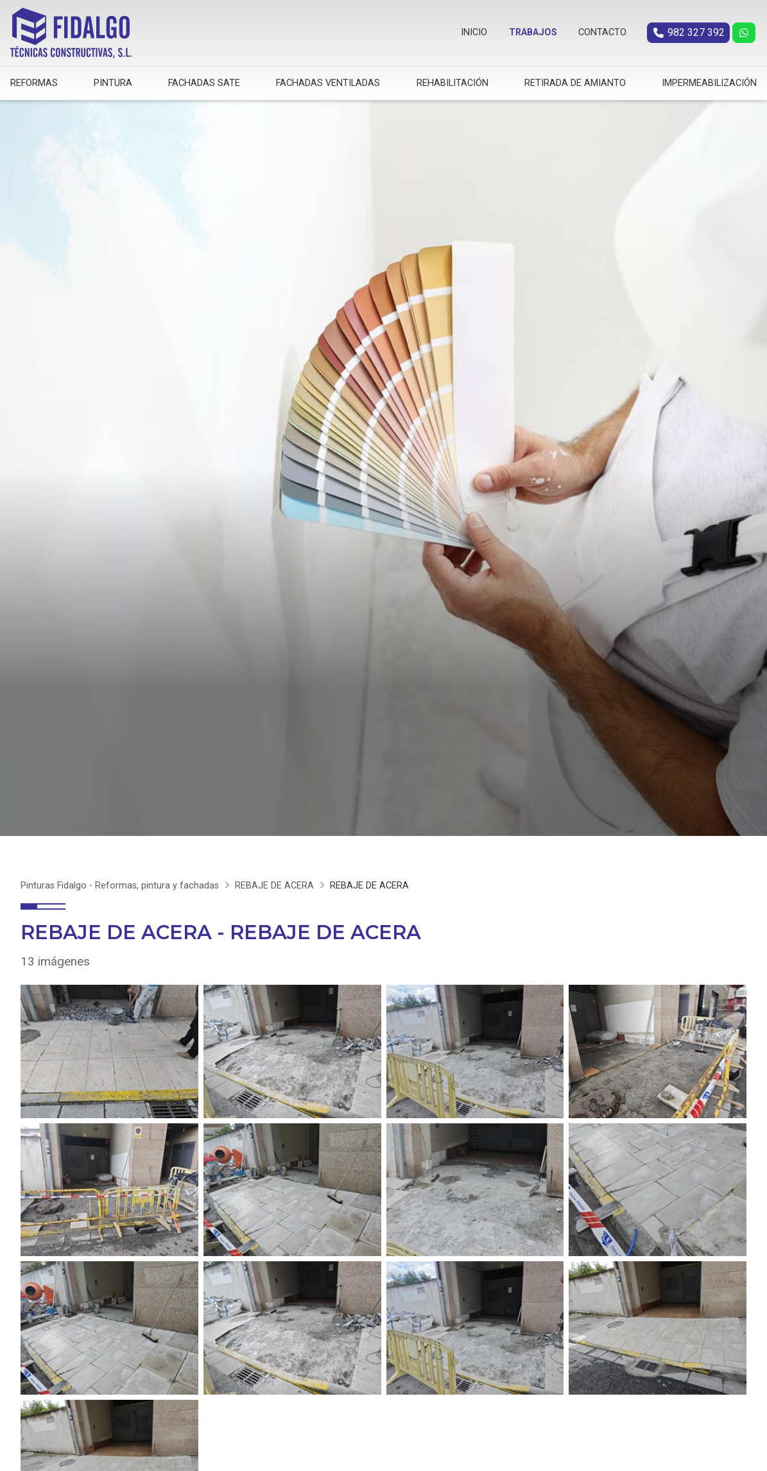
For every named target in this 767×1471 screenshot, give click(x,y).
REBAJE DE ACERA (274, 882)
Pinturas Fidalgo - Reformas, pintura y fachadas (120, 882)
